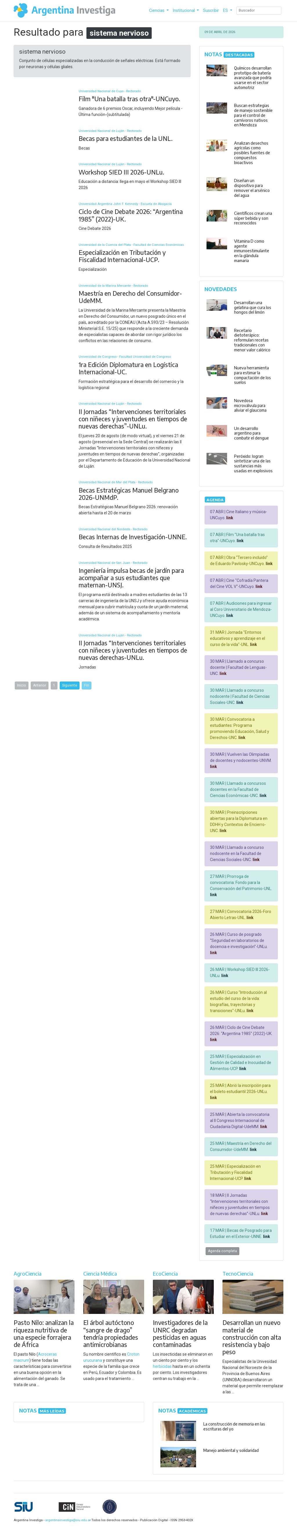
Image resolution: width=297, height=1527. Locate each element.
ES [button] (226, 10)
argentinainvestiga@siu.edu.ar (67, 1520)
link (229, 517)
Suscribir (211, 10)
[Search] (258, 10)
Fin (86, 685)
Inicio (21, 685)
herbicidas (162, 1366)
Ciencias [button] (157, 10)
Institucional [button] (184, 10)
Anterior (39, 685)
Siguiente (69, 685)
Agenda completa (222, 1251)
